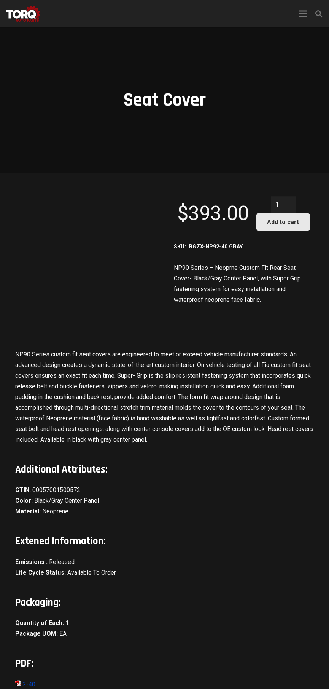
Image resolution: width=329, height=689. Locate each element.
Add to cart (283, 222)
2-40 (25, 684)
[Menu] (303, 13)
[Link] (23, 14)
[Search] (318, 13)
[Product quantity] (283, 204)
